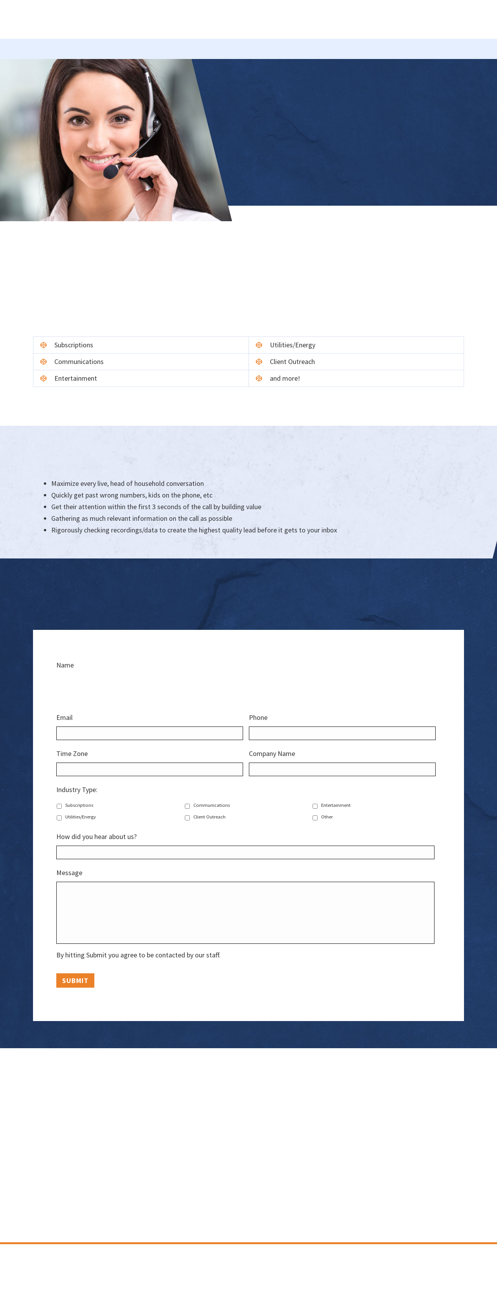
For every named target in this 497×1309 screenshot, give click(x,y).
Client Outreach (209, 817)
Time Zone (72, 753)
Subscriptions (79, 805)
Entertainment (336, 805)
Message (72, 872)
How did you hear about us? (96, 836)
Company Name (272, 753)
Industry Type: (80, 789)
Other (327, 817)
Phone (258, 717)
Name (65, 665)
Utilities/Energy (80, 817)
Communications (211, 805)
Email (67, 717)
